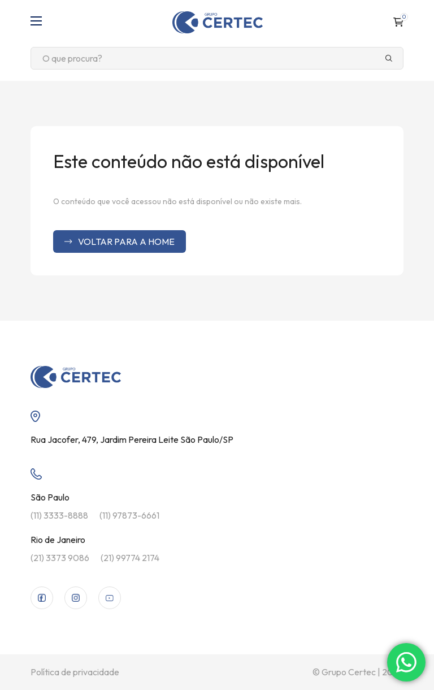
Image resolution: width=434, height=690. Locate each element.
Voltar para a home (119, 241)
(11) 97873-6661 (129, 515)
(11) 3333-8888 (59, 515)
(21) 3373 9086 (60, 557)
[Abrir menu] (36, 22)
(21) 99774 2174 (130, 557)
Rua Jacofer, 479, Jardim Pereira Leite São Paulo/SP (132, 439)
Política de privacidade (75, 672)
